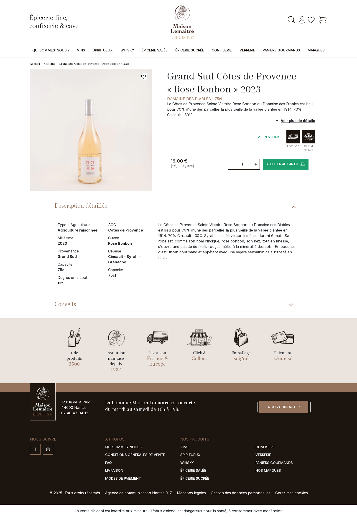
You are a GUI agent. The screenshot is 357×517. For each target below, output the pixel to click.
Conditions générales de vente (135, 455)
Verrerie (247, 50)
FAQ (108, 463)
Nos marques (268, 470)
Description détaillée (81, 205)
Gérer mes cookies (291, 493)
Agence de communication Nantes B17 (138, 493)
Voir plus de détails (298, 120)
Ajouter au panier (282, 164)
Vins (81, 50)
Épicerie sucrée (189, 50)
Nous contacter (284, 407)
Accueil (35, 63)
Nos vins (49, 63)
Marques (316, 50)
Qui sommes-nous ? (50, 50)
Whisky (127, 50)
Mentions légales (191, 493)
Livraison (114, 470)
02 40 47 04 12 (74, 413)
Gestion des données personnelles (240, 493)
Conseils (65, 304)
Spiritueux (103, 50)
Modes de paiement (123, 478)
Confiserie (222, 50)
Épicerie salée (155, 50)
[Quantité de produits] (243, 164)
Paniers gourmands (281, 50)
